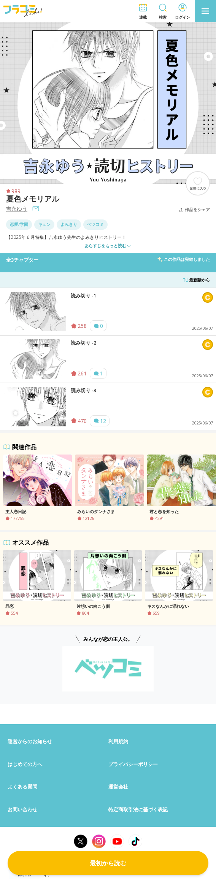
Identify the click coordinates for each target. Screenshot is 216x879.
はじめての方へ (25, 764)
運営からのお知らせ (30, 741)
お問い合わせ (22, 809)
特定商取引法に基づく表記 (138, 809)
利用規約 (118, 741)
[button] (143, 11)
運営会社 (118, 786)
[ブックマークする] (198, 183)
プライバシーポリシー (133, 764)
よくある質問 (22, 786)
